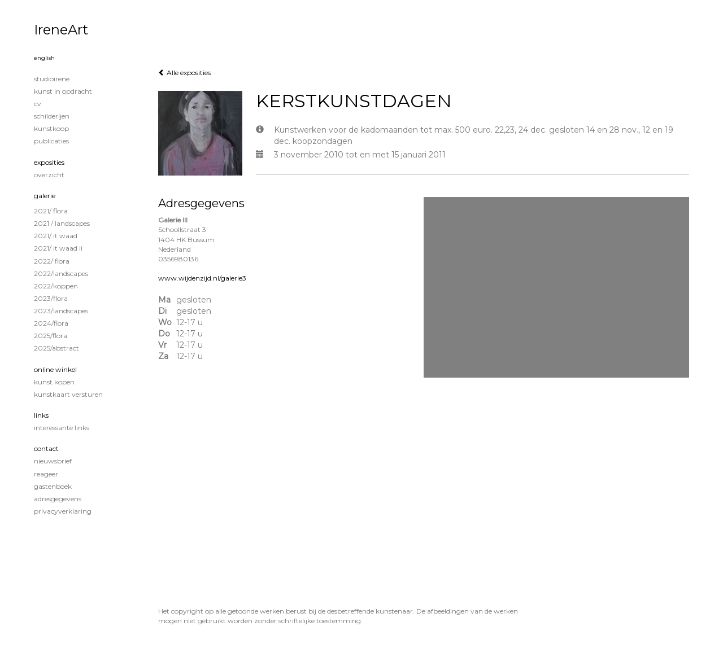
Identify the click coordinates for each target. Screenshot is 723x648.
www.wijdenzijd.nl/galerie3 (202, 278)
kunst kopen (54, 382)
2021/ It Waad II (58, 248)
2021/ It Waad (55, 235)
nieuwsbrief (53, 461)
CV (37, 103)
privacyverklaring (63, 511)
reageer (46, 474)
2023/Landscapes (61, 311)
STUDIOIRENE (51, 79)
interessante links (61, 427)
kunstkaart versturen (68, 394)
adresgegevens (57, 498)
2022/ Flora (51, 261)
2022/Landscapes (61, 273)
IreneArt (61, 29)
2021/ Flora (51, 211)
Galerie (44, 195)
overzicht (49, 174)
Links (41, 415)
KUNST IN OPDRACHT (63, 91)
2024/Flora (51, 323)
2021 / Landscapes (62, 223)
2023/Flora (51, 298)
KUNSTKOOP (51, 128)
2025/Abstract (56, 348)
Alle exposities (184, 72)
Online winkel (55, 369)
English (44, 58)
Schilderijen (51, 116)
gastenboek (53, 486)
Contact (46, 448)
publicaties (51, 141)
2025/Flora (50, 335)
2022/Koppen (56, 286)
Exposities (49, 162)
